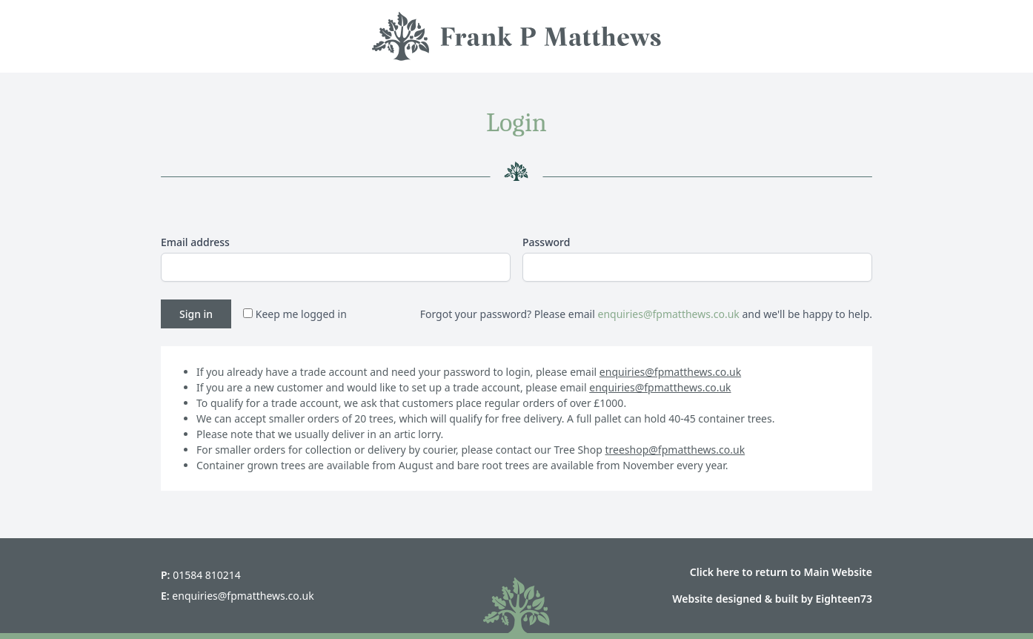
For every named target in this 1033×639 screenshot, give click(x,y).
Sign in (196, 314)
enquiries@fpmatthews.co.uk (668, 314)
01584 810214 (207, 575)
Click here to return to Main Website (781, 572)
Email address (195, 242)
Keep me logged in (295, 314)
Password (546, 242)
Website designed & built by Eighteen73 (772, 599)
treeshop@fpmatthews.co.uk (675, 450)
